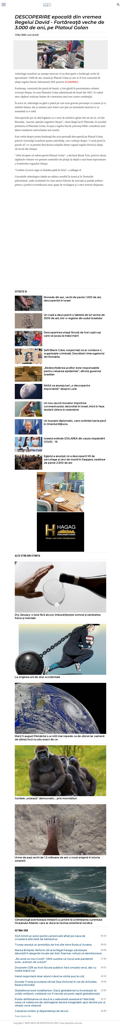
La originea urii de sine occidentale (37, 677)
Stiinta (35, 555)
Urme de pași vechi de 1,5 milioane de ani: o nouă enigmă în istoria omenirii (57, 859)
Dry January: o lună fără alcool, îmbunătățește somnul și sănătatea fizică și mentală (58, 616)
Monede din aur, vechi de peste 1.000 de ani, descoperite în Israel (72, 299)
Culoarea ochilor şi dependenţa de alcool (41, 1011)
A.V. (37, 35)
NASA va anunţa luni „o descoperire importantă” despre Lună (67, 387)
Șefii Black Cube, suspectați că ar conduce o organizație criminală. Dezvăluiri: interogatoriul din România (74, 353)
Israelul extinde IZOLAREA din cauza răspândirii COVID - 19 (74, 440)
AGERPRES (71, 81)
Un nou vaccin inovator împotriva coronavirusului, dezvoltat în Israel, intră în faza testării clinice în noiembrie (74, 406)
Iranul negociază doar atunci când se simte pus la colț (49, 976)
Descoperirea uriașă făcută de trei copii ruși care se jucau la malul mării (72, 334)
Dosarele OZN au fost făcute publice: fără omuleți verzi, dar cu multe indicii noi (55, 969)
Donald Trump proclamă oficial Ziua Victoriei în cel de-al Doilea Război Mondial (56, 983)
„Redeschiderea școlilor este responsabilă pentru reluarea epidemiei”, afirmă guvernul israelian (72, 371)
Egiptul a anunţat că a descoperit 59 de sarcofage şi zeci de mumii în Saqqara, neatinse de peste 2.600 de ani (74, 459)
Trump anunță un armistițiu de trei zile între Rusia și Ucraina (53, 944)
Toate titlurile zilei (23, 1016)
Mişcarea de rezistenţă (60, 4)
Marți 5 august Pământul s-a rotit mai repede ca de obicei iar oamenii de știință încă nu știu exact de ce (59, 738)
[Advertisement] (60, 265)
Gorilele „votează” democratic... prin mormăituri (46, 798)
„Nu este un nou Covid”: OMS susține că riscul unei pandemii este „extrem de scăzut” (54, 960)
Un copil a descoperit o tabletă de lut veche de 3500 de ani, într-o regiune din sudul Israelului (74, 316)
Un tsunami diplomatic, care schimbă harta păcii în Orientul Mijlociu (75, 422)
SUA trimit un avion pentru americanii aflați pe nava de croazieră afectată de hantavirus (50, 938)
